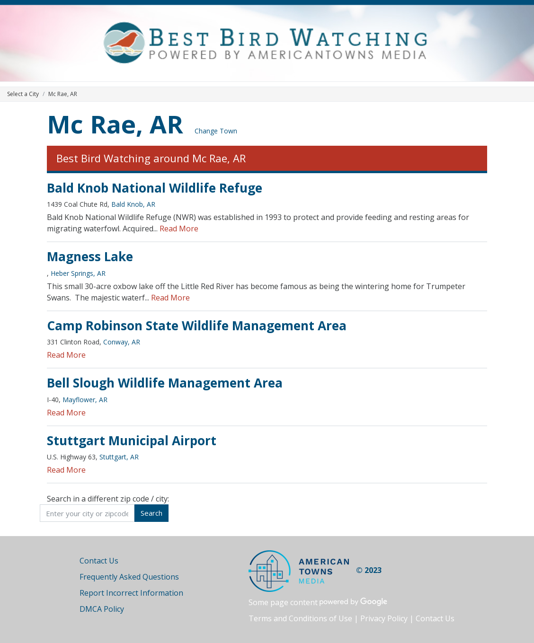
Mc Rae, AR (115, 124)
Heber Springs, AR (78, 273)
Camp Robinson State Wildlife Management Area (197, 325)
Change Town (216, 130)
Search (151, 513)
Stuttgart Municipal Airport (131, 440)
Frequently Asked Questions (129, 577)
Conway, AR (121, 341)
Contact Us (99, 560)
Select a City (23, 94)
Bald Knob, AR (133, 204)
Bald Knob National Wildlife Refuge (154, 187)
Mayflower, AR (84, 399)
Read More (179, 228)
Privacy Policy (384, 618)
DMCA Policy (102, 609)
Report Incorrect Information (131, 593)
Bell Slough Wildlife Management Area (165, 382)
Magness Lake (90, 256)
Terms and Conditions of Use (300, 618)
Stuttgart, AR (119, 456)
